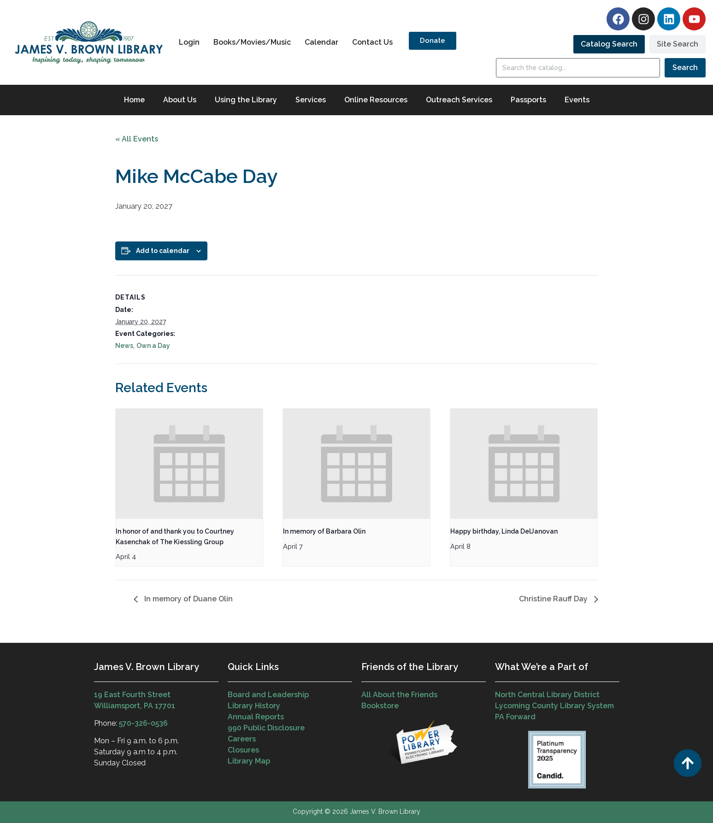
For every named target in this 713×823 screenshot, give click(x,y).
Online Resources (375, 99)
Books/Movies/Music (252, 42)
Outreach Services (459, 99)
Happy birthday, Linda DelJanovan (504, 531)
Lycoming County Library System (554, 705)
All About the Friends (399, 694)
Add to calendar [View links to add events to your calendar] (162, 250)
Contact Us (372, 42)
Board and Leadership (268, 694)
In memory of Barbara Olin (324, 531)
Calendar (321, 42)
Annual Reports (256, 716)
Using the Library (246, 99)
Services (310, 99)
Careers (242, 739)
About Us (179, 99)
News (124, 345)
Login (189, 42)
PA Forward (515, 716)
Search (685, 67)
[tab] (609, 44)
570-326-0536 (143, 723)
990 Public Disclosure (266, 727)
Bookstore (380, 705)
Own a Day (153, 345)
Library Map (249, 761)
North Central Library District (547, 694)
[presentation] (189, 464)
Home (134, 99)
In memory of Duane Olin (187, 598)
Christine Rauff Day (554, 598)
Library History (254, 705)
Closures (243, 750)
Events (577, 99)
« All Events (136, 139)
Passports (528, 99)
